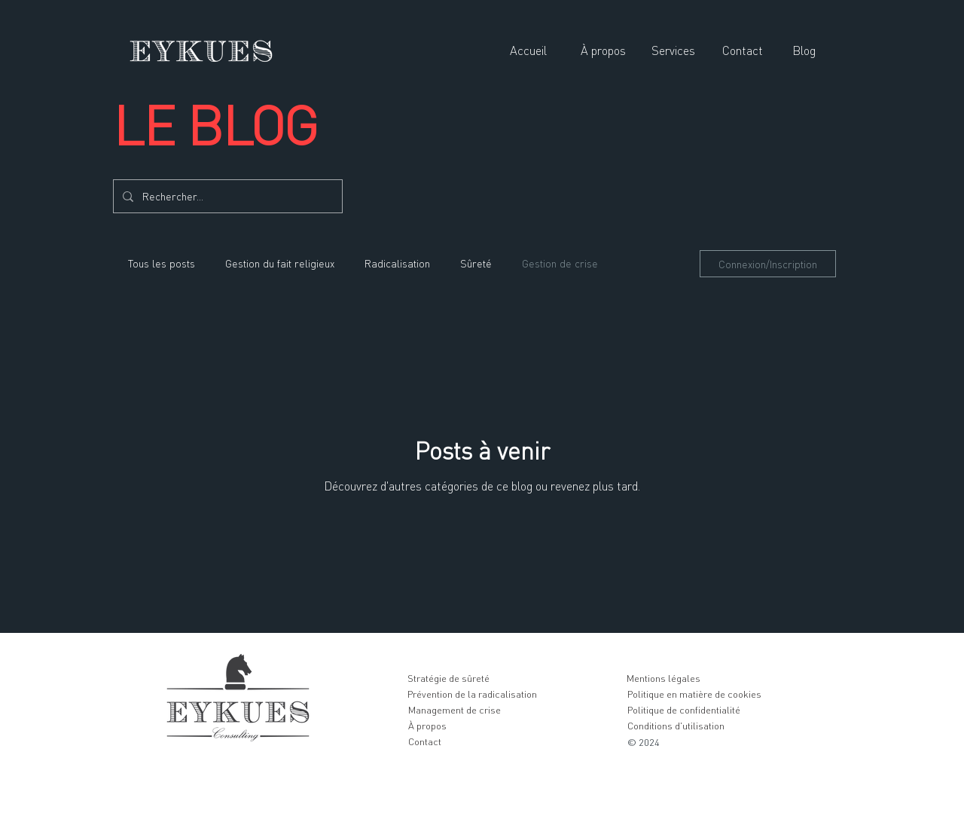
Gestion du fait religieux (279, 263)
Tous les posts (161, 263)
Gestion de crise (560, 263)
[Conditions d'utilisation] (675, 725)
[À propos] (427, 725)
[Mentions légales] (663, 678)
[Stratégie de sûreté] (448, 678)
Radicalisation (397, 263)
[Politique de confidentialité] (683, 710)
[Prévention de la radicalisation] (471, 694)
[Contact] (424, 741)
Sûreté (476, 263)
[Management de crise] (454, 710)
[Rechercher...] (226, 196)
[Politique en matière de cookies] (694, 694)
